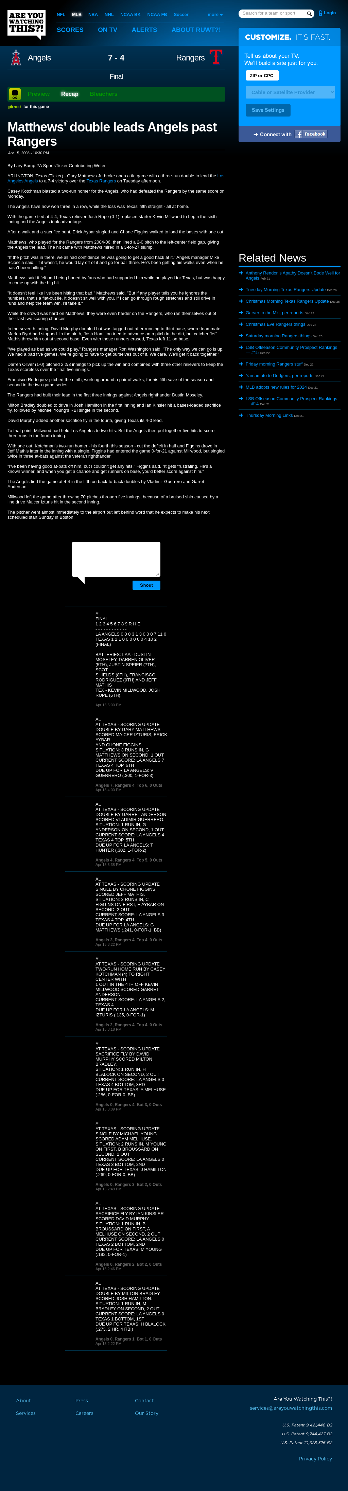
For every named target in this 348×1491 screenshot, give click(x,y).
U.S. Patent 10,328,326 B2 (306, 1443)
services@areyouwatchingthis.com (291, 1408)
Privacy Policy (315, 1459)
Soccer (181, 14)
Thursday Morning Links (269, 415)
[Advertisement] (290, 198)
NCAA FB (157, 14)
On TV (108, 29)
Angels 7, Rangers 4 (115, 785)
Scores (70, 29)
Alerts (145, 29)
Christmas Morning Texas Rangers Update (287, 301)
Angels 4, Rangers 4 (115, 860)
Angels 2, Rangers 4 (115, 1025)
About (198, 29)
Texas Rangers (101, 180)
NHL (109, 14)
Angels (39, 58)
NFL (61, 14)
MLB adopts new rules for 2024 (276, 387)
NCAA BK (130, 14)
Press (81, 1401)
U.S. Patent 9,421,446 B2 (307, 1425)
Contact (144, 1401)
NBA (93, 14)
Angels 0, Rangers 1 (115, 1339)
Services (26, 1413)
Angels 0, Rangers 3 (115, 1184)
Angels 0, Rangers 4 (115, 1104)
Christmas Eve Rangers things (276, 324)
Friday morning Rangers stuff (274, 364)
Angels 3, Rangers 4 (115, 940)
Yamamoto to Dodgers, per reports (279, 375)
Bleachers (104, 94)
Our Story (146, 1413)
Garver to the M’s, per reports (274, 312)
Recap (70, 94)
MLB (77, 14)
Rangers (190, 58)
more (213, 14)
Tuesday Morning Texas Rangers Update (286, 289)
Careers (84, 1413)
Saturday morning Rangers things (279, 335)
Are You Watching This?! (26, 25)
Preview (39, 94)
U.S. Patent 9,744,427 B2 (307, 1434)
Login (330, 12)
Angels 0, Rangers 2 (115, 1264)
